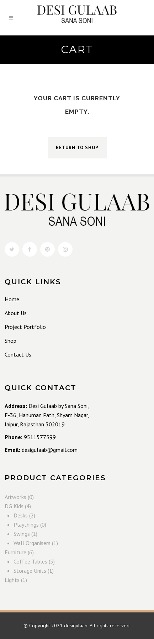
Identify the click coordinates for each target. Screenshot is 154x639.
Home (12, 299)
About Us (16, 312)
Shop (10, 340)
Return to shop (77, 148)
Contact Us (18, 354)
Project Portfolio (25, 326)
